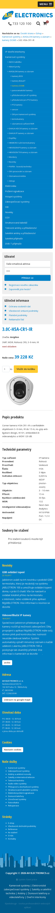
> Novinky (11, 162)
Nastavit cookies (12, 749)
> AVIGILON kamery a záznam (20, 71)
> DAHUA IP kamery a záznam (20, 133)
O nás (10, 835)
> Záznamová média (16, 176)
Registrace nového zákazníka (23, 284)
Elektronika (10, 185)
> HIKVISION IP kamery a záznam (21, 147)
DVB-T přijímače (13, 243)
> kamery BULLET (17, 81)
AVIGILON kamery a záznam (36, 36)
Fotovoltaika (13, 802)
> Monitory (12, 157)
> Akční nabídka (14, 62)
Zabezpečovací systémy (17, 201)
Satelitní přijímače (14, 238)
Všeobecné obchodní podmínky (22, 826)
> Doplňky (11, 138)
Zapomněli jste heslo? (20, 289)
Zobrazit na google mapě (17, 699)
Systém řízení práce (26, 879)
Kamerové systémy (11, 36)
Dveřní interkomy (36, 897)
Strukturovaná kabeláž (16, 222)
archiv (7, 662)
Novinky (9, 212)
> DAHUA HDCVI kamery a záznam (22, 128)
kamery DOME (9, 40)
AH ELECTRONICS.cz (38, 873)
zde (40, 653)
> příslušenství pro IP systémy (23, 95)
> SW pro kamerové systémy (23, 114)
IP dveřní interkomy (15, 51)
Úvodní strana (27, 33)
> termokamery (17, 119)
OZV (7, 217)
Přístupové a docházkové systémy (23, 786)
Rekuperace (13, 805)
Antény (22, 893)
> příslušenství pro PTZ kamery (24, 100)
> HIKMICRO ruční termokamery (21, 142)
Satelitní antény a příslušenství (20, 233)
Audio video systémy (17, 783)
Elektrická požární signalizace (21, 793)
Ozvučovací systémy (17, 799)
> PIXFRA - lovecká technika (19, 166)
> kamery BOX (16, 76)
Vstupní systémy (13, 196)
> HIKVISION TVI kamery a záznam (22, 152)
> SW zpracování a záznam (19, 171)
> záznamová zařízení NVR (22, 123)
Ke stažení (12, 832)
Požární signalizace (14, 191)
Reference (12, 829)
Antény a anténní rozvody (19, 774)
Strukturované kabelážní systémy (23, 790)
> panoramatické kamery (21, 90)
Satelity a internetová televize (21, 777)
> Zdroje (11, 181)
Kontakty (12, 838)
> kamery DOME (17, 85)
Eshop (39, 33)
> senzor (14, 109)
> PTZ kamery (16, 104)
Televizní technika (16, 780)
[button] (46, 4)
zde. (13, 607)
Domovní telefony (16, 796)
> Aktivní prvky (13, 66)
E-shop (11, 823)
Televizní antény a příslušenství (21, 227)
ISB (7, 206)
